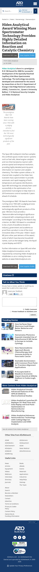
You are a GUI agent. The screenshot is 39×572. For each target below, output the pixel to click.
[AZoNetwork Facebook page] (19, 537)
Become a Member (11, 493)
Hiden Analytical (9, 68)
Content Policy (10, 511)
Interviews (8, 477)
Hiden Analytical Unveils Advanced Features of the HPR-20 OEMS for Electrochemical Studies (22, 392)
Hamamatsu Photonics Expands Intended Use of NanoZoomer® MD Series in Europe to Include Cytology (26, 339)
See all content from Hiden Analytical (15, 429)
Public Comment (31, 309)
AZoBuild (8, 451)
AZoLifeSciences (25, 451)
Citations (8, 275)
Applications (24, 474)
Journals (8, 482)
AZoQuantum (24, 443)
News (12, 19)
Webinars (8, 474)
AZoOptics (8, 448)
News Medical (24, 448)
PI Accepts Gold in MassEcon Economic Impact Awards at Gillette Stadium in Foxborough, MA (26, 376)
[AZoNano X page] (24, 537)
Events (22, 469)
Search (7, 490)
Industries (23, 477)
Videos (7, 471)
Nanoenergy (20, 19)
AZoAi (22, 446)
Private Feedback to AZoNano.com (24, 311)
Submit (33, 315)
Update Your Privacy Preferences (19, 566)
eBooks (22, 466)
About (7, 488)
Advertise (8, 501)
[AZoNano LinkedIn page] (15, 537)
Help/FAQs (23, 480)
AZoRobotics (9, 443)
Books (22, 463)
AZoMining (8, 454)
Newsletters (9, 496)
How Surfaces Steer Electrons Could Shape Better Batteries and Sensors (24, 327)
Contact (7, 498)
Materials (23, 471)
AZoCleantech (10, 446)
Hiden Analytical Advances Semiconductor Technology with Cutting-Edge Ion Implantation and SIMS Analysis (23, 419)
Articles (7, 466)
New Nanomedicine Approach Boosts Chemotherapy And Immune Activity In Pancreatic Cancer (23, 352)
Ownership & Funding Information (12, 515)
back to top (32, 522)
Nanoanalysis (30, 19)
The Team (23, 485)
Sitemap (22, 482)
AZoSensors (24, 440)
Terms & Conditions (12, 504)
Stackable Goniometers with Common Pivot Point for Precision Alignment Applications (26, 364)
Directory (8, 480)
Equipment (9, 469)
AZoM (7, 440)
